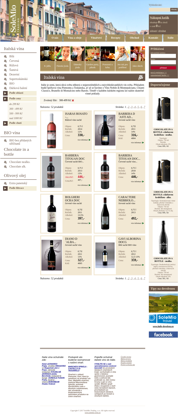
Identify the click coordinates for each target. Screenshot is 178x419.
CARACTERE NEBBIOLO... (127, 199)
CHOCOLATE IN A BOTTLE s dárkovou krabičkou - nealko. (163, 132)
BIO (11, 83)
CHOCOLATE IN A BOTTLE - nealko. (163, 259)
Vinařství (96, 37)
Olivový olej (15, 175)
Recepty (115, 37)
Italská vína (14, 48)
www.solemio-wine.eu (92, 413)
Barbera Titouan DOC (75, 157)
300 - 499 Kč (16, 108)
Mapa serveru (126, 359)
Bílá (11, 56)
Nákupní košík (159, 17)
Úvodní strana (126, 357)
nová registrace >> (159, 72)
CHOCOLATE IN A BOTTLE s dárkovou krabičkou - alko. (163, 195)
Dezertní (14, 74)
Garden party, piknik (92, 66)
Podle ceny (15, 98)
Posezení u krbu (107, 66)
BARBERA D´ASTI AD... (127, 115)
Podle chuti (15, 123)
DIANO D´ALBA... (71, 240)
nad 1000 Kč (15, 118)
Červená (14, 60)
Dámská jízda (77, 66)
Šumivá (13, 69)
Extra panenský (18, 183)
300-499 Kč (65, 100)
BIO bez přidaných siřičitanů (20, 140)
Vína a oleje (74, 37)
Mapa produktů (126, 361)
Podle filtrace (16, 188)
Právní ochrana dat (128, 365)
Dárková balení (18, 88)
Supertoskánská (18, 78)
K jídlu (47, 66)
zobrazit (153, 31)
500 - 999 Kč (16, 113)
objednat (162, 31)
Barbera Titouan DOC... (130, 157)
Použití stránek (126, 363)
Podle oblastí (16, 93)
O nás (55, 37)
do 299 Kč (14, 104)
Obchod (134, 37)
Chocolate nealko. (19, 161)
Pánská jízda (62, 66)
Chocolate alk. (17, 166)
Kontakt (153, 37)
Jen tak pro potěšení (122, 66)
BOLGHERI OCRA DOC (72, 199)
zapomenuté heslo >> (160, 75)
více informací (83, 140)
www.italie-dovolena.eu (163, 326)
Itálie (170, 37)
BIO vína (12, 132)
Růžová (13, 65)
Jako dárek (138, 66)
